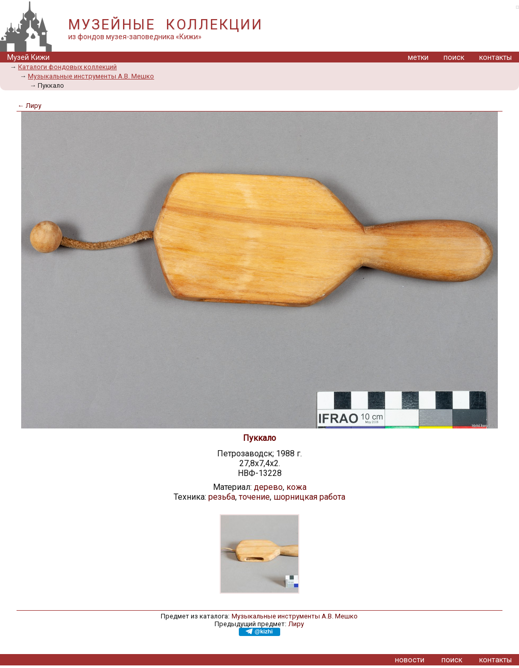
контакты (495, 57)
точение (254, 497)
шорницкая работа (309, 497)
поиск (454, 57)
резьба (221, 497)
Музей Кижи (28, 57)
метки (418, 57)
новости (409, 660)
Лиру (296, 624)
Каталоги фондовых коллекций (67, 67)
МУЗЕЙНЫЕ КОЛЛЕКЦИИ (165, 25)
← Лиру (29, 105)
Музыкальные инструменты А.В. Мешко (91, 76)
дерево (268, 487)
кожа (296, 487)
